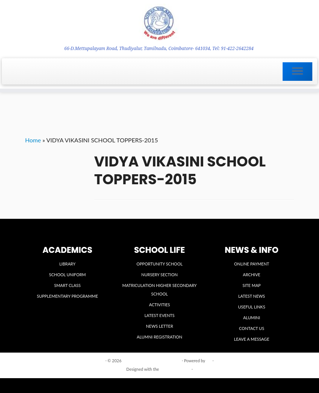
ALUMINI (251, 317)
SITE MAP (251, 285)
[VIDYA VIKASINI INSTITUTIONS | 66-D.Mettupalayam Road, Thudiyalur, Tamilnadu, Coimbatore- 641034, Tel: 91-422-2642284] (159, 22)
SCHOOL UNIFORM (67, 274)
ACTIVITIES (159, 304)
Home (33, 139)
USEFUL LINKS (251, 306)
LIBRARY (67, 263)
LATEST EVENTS (159, 315)
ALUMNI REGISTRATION (159, 336)
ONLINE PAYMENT (251, 263)
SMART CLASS (67, 285)
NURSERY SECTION (159, 274)
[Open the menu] (297, 71)
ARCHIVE (251, 274)
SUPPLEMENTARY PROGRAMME (67, 296)
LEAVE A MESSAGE (251, 339)
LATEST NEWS (251, 296)
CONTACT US (251, 328)
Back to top (283, 360)
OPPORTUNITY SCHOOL (159, 263)
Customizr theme (175, 369)
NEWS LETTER (159, 326)
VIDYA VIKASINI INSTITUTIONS (152, 360)
